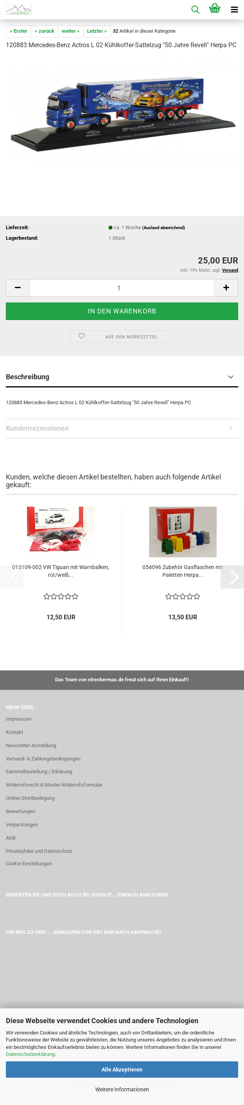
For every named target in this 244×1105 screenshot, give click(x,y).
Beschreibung (27, 377)
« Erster (18, 31)
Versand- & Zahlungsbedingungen (43, 759)
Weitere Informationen (122, 1089)
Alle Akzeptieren (122, 1069)
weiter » (71, 31)
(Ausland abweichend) (163, 227)
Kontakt (14, 732)
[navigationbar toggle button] (234, 9)
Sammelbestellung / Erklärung (39, 771)
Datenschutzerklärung (30, 1054)
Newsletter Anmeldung (31, 745)
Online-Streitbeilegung (30, 798)
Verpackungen (22, 824)
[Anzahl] (122, 288)
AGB (11, 838)
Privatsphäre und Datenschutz (39, 851)
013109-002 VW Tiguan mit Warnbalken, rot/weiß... (60, 571)
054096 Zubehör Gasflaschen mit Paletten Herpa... (182, 571)
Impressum (18, 719)
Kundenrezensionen (37, 428)
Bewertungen (20, 811)
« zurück (44, 31)
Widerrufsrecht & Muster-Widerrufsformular (54, 785)
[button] (17, 288)
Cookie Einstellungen (29, 863)
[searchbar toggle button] (195, 9)
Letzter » (97, 31)
